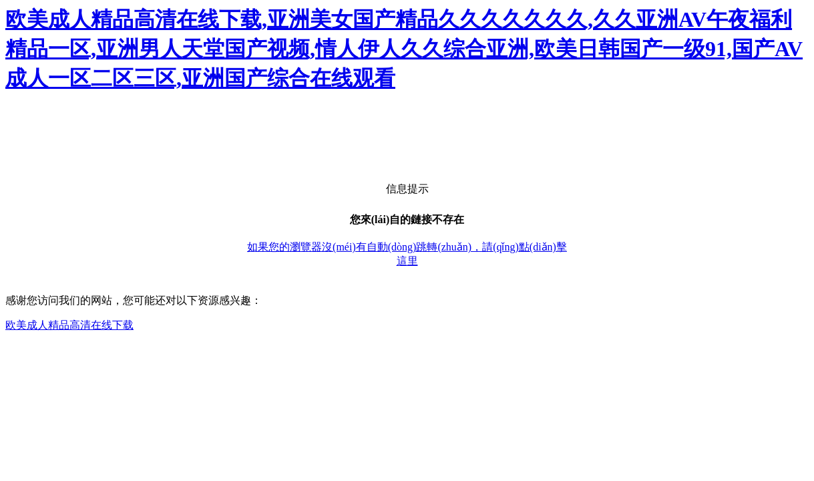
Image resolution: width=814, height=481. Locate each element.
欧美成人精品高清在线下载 (69, 325)
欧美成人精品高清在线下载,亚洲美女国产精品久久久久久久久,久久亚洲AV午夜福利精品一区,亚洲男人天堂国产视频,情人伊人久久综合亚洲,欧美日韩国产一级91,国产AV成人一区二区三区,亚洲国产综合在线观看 (404, 48)
